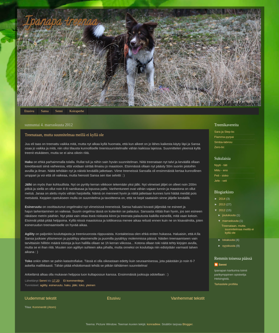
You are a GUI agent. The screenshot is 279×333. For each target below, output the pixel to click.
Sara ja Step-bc (224, 131)
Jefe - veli (220, 180)
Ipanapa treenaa (60, 22)
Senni (59, 111)
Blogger (188, 324)
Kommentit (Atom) (44, 307)
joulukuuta (229, 215)
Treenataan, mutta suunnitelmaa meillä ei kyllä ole (64, 135)
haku (67, 285)
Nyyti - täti (220, 165)
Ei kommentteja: (74, 280)
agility (43, 285)
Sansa (45, 111)
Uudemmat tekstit (41, 298)
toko (82, 285)
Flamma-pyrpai (224, 137)
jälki (74, 285)
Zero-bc (219, 147)
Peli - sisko (221, 175)
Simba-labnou (223, 142)
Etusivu (29, 111)
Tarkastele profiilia (226, 284)
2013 (222, 204)
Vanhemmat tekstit (187, 298)
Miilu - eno (221, 170)
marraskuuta (231, 220)
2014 (222, 198)
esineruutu (56, 285)
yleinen (90, 285)
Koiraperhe (76, 111)
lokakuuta (229, 240)
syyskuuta (229, 245)
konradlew (153, 324)
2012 (222, 210)
